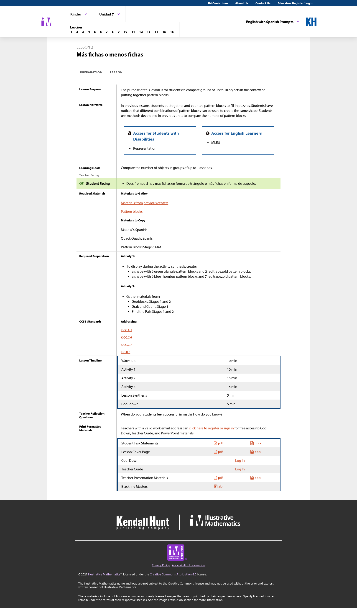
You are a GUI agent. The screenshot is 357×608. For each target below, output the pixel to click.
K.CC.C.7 (126, 344)
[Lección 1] (71, 31)
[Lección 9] (119, 31)
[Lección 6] (101, 31)
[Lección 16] (172, 31)
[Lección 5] (95, 31)
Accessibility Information (188, 565)
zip (218, 486)
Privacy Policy (161, 565)
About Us (241, 3)
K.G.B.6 (125, 352)
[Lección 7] (107, 31)
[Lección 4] (89, 31)
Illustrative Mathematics (104, 574)
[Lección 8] (113, 31)
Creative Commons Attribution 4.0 (173, 574)
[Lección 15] (164, 31)
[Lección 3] (83, 31)
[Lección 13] (149, 31)
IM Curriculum (218, 3)
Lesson (116, 72)
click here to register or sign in (211, 428)
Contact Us (262, 3)
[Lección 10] (125, 31)
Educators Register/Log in (295, 3)
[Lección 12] (141, 31)
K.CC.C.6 (126, 337)
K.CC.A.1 (126, 330)
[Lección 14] (156, 31)
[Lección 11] (133, 31)
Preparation (91, 72)
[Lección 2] (77, 31)
